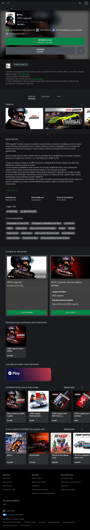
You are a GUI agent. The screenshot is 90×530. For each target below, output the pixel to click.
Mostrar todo (69, 387)
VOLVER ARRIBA (27, 312)
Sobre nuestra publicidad (10, 525)
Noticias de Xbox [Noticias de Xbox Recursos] (36, 478)
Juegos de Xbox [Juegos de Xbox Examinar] (7, 482)
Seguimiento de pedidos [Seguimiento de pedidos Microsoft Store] (68, 489)
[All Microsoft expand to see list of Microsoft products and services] (3, 3)
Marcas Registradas (54, 522)
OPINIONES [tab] (45, 96)
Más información (24, 74)
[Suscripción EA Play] (28, 374)
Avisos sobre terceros (69, 522)
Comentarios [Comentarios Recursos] (35, 486)
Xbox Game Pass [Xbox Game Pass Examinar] (7, 486)
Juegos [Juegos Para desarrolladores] (5, 504)
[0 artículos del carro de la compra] (80, 3)
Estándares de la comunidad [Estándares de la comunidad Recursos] (40, 489)
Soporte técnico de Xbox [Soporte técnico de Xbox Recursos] (39, 482)
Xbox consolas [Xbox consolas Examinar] (7, 478)
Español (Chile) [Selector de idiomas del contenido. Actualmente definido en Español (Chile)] (10, 511)
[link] (16, 342)
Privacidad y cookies (30, 522)
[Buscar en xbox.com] (8, 3)
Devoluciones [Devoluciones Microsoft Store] (65, 486)
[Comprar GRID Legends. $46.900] (40, 51)
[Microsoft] (45, 1)
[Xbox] (6, 8)
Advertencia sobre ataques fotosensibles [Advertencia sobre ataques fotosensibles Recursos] (43, 493)
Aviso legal (42, 522)
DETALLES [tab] (31, 96)
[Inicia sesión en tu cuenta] (86, 3)
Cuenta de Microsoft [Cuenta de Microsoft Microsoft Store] (67, 478)
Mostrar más (11, 190)
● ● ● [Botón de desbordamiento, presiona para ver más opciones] (81, 50)
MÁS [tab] (58, 96)
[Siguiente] (82, 104)
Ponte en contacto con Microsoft (12, 522)
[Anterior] (77, 104)
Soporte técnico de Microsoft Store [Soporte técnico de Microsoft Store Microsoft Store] (71, 482)
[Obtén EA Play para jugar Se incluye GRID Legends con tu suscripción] (45, 41)
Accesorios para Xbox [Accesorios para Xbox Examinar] (9, 489)
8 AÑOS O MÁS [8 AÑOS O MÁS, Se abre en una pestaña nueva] (20, 65)
